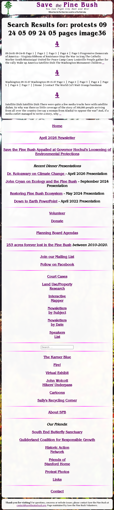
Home (57, 126)
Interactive (57, 296)
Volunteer (57, 213)
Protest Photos (57, 472)
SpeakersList (57, 334)
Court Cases (57, 276)
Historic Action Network (57, 449)
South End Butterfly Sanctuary (57, 432)
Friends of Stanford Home (57, 462)
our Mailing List (60, 257)
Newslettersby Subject (57, 310)
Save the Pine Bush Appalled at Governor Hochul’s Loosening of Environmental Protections (57, 152)
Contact (57, 491)
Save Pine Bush (68, 4)
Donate (57, 221)
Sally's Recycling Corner (57, 400)
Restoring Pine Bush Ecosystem (36, 193)
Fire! (57, 365)
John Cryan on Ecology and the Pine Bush (41, 181)
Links (57, 479)
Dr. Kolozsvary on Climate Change (36, 174)
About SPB (57, 412)
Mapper (57, 300)
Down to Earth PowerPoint (35, 201)
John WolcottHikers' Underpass (57, 383)
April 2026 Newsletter (57, 138)
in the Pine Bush (50, 245)
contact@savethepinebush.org (31, 505)
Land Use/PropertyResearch (57, 286)
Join (43, 257)
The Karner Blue (57, 357)
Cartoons (57, 393)
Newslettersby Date (57, 322)
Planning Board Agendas (57, 233)
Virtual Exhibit (57, 373)
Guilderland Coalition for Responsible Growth (57, 440)
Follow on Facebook (57, 264)
